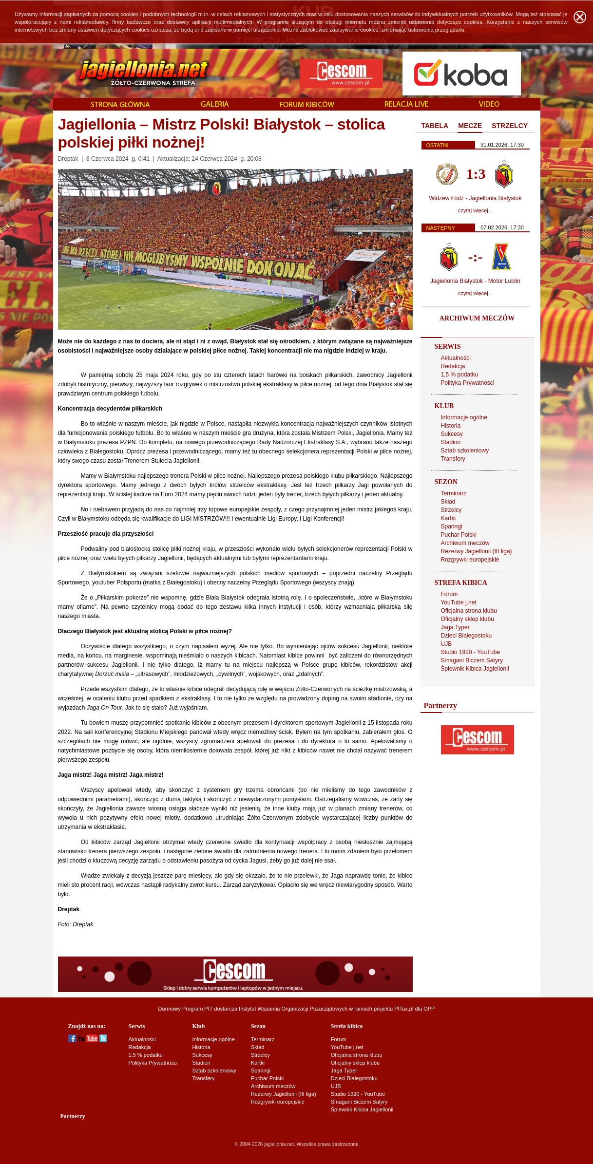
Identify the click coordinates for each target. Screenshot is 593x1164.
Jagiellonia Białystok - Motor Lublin (475, 281)
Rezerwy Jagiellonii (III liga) (476, 551)
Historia (451, 425)
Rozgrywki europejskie (470, 559)
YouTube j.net (459, 602)
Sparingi (451, 526)
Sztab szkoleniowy (465, 450)
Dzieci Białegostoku (466, 635)
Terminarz (454, 493)
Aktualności (456, 358)
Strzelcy (451, 510)
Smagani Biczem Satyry (472, 660)
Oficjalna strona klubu (469, 610)
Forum (449, 594)
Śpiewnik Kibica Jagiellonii (475, 668)
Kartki (448, 518)
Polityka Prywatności (468, 382)
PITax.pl (403, 1009)
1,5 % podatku (459, 374)
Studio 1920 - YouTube (470, 652)
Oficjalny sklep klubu (467, 619)
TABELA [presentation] (435, 126)
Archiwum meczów (465, 543)
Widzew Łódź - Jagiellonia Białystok (475, 198)
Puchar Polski (459, 534)
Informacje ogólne (464, 417)
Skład (448, 501)
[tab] (435, 126)
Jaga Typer (455, 627)
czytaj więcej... (475, 210)
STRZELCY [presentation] (510, 126)
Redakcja (453, 366)
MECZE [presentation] (470, 126)
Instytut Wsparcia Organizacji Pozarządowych (293, 1009)
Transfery (453, 458)
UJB (446, 643)
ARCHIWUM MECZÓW (477, 318)
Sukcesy (452, 434)
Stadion (451, 442)
